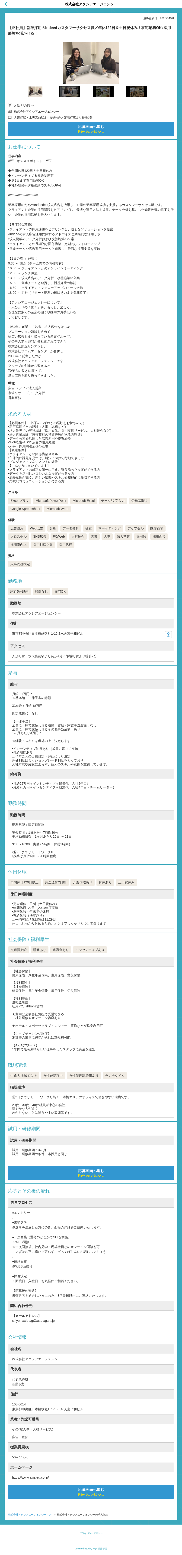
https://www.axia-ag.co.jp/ (30, 1477)
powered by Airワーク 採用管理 (91, 1548)
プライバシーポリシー (91, 1533)
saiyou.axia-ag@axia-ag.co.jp (33, 1321)
